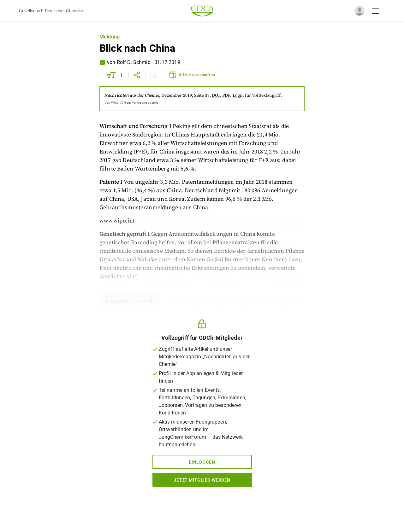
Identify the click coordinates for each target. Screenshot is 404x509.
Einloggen (202, 462)
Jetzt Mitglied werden (202, 480)
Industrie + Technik (130, 301)
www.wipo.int (117, 220)
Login (238, 95)
